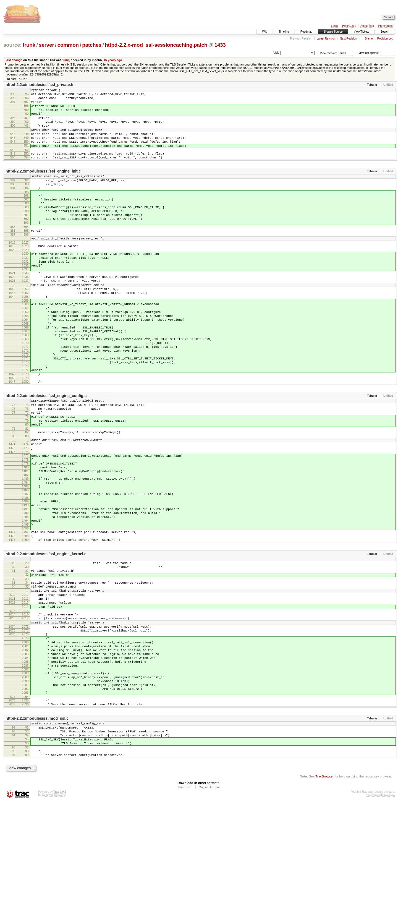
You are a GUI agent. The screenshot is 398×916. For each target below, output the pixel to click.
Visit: (276, 52)
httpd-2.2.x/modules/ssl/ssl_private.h (39, 84)
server (46, 45)
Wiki (264, 31)
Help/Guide (349, 25)
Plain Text (185, 900)
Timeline (284, 31)
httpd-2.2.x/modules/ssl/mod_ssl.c (37, 825)
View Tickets (361, 31)
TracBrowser (324, 890)
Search (384, 31)
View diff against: (376, 52)
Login (334, 25)
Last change (13, 60)
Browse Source (333, 31)
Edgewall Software (53, 908)
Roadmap (306, 31)
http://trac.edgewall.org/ (380, 908)
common (68, 45)
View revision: (328, 52)
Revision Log (385, 38)
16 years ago (112, 60)
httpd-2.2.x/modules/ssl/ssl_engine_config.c (46, 449)
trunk (29, 45)
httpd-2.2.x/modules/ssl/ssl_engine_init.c (43, 185)
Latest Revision (325, 38)
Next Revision (348, 38)
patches (91, 45)
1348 (65, 60)
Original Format (209, 900)
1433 (220, 45)
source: (12, 45)
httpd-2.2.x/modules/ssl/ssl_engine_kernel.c (46, 632)
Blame (369, 38)
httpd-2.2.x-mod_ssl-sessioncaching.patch (156, 45)
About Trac (367, 25)
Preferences (385, 25)
